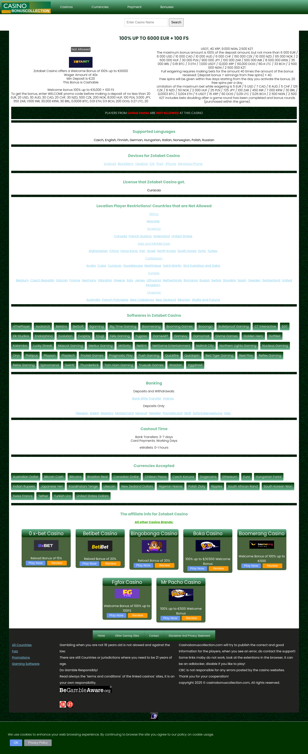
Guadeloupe (133, 265)
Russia (204, 280)
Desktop (141, 164)
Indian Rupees (24, 486)
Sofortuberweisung (207, 413)
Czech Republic (42, 280)
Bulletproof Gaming (233, 326)
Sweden (254, 280)
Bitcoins (76, 477)
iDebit (94, 413)
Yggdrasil (195, 365)
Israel (151, 251)
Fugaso (141, 336)
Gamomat (201, 336)
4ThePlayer (21, 326)
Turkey (212, 251)
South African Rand (243, 486)
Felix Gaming (120, 336)
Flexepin (82, 413)
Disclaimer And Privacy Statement (189, 635)
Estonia (62, 280)
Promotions (21, 657)
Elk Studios (21, 336)
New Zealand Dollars (137, 486)
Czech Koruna (183, 477)
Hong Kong (129, 251)
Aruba (91, 265)
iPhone (170, 164)
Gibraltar (105, 280)
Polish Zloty (196, 486)
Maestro (107, 413)
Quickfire (172, 355)
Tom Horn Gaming (118, 365)
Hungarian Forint (269, 477)
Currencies (100, 7)
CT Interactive (265, 326)
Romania (190, 280)
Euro (246, 477)
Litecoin (110, 486)
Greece (119, 280)
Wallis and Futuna (206, 300)
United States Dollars (93, 496)
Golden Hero (253, 336)
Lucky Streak (42, 345)
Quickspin (192, 355)
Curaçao (115, 265)
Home (101, 635)
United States (181, 236)
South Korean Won (278, 486)
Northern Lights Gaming (238, 345)
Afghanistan (98, 251)
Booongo (206, 326)
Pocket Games (92, 355)
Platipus (32, 355)
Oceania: (154, 292)
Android (110, 164)
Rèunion (184, 300)
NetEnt (142, 345)
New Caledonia (142, 300)
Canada (120, 236)
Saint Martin (172, 265)
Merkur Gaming (101, 345)
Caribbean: (154, 258)
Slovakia (229, 280)
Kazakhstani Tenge (83, 486)
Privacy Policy (38, 742)
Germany (89, 280)
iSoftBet (274, 336)
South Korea (186, 251)
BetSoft (78, 326)
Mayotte (153, 221)
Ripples (216, 486)
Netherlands (172, 280)
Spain (242, 280)
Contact (154, 635)
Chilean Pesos (156, 477)
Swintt (69, 365)
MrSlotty (124, 345)
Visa (227, 413)
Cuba (101, 265)
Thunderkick (89, 365)
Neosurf (141, 413)
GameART (160, 336)
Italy (130, 280)
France (74, 280)
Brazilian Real (97, 477)
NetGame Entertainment (171, 345)
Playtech (68, 355)
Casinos (66, 7)
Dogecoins (208, 477)
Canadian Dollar (126, 477)
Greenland (161, 236)
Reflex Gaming (270, 355)
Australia (93, 300)
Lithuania (154, 280)
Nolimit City (205, 345)
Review (56, 563)
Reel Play (246, 355)
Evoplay (84, 336)
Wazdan (175, 365)
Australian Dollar (25, 477)
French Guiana (140, 236)
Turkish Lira (62, 496)
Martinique (152, 265)
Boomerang (151, 326)
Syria (202, 251)
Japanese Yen (52, 486)
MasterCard (124, 413)
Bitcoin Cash (54, 477)
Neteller (155, 413)
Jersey (140, 280)
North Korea (166, 251)
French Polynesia (115, 300)
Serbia (216, 280)
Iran (142, 251)
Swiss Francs (22, 496)
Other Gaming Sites (127, 635)
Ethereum (229, 477)
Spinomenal (49, 365)
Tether (43, 496)
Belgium (22, 280)
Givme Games (226, 336)
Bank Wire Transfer (146, 398)
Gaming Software (25, 664)
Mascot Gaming (70, 345)
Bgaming (97, 326)
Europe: (154, 273)
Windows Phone (190, 164)
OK (16, 742)
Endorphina (44, 336)
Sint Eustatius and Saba (201, 265)
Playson (50, 355)
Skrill (187, 413)
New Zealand (166, 300)
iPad (159, 164)
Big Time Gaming (123, 326)
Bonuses (166, 7)
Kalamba (20, 345)
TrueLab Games (151, 365)
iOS (152, 164)
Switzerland (271, 280)
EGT (285, 326)
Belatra (61, 326)
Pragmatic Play (121, 355)
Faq (15, 651)
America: (154, 228)
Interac (168, 398)
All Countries (22, 645)
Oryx (16, 355)
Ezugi (100, 336)
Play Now (35, 563)
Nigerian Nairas (170, 486)
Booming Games (180, 326)
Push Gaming (148, 355)
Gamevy (180, 336)
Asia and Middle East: (154, 243)
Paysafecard (172, 413)
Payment (134, 7)
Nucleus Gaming (275, 345)
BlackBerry (126, 164)
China (114, 251)
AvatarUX (43, 326)
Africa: (154, 214)
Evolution (65, 336)
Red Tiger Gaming (219, 355)
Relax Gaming (24, 365)
